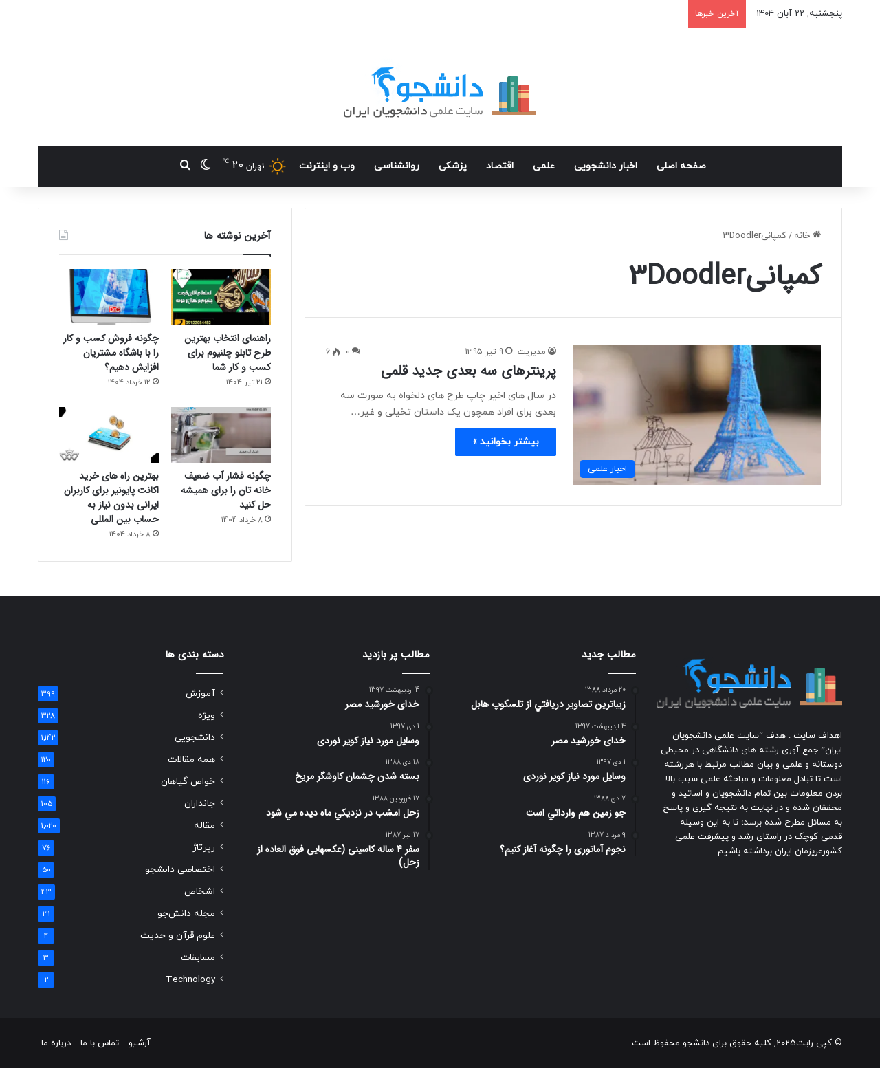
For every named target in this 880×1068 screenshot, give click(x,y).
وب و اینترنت (327, 166)
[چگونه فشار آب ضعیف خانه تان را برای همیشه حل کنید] (221, 435)
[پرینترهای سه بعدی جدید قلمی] (697, 415)
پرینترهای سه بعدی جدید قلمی (468, 371)
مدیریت (532, 352)
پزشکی (453, 166)
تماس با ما (99, 1043)
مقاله (204, 825)
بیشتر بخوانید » (505, 441)
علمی (544, 166)
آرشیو (140, 1043)
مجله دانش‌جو (186, 913)
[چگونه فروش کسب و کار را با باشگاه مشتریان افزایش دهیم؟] (109, 297)
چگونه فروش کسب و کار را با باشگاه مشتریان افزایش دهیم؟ (111, 353)
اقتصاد (500, 166)
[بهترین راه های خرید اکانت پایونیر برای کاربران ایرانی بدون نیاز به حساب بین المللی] (109, 435)
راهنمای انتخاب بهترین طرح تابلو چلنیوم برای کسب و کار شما (227, 353)
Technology (190, 979)
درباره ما (56, 1043)
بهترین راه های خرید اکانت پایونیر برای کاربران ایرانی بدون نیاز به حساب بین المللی (111, 497)
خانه (807, 236)
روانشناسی (396, 166)
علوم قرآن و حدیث (177, 935)
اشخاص (199, 891)
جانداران (199, 803)
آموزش (200, 693)
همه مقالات (191, 759)
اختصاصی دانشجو (180, 869)
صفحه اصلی (681, 166)
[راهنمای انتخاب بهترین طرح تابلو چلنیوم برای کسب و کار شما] (221, 297)
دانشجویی (195, 737)
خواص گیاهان (188, 781)
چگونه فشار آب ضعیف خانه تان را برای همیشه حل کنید (226, 490)
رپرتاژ (203, 847)
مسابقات (198, 957)
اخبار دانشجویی (605, 166)
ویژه (206, 715)
